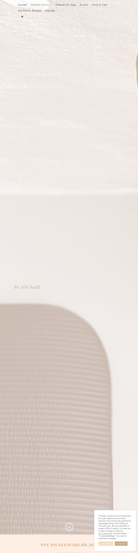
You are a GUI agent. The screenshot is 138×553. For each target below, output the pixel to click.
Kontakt (50, 11)
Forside (22, 5)
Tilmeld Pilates (40, 5)
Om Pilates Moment (30, 11)
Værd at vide (99, 5)
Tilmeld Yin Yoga (66, 5)
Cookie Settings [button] (106, 544)
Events (84, 5)
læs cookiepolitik (105, 533)
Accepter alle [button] (121, 544)
